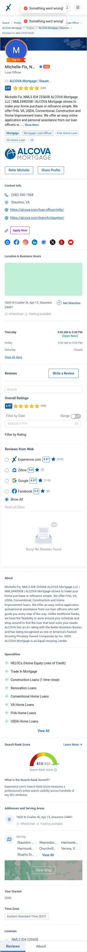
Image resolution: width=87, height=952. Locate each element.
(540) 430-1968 (22, 195)
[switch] (76, 416)
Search (6, 23)
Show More (32, 125)
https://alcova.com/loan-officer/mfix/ (37, 210)
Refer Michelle (19, 170)
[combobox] (43, 389)
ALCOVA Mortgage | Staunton (54, 28)
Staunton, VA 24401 (31, 842)
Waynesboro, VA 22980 (56, 842)
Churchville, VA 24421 (55, 848)
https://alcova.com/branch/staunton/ (37, 218)
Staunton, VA (20, 202)
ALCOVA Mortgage (12, 28)
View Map (43, 870)
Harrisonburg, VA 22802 (34, 848)
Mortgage (46, 23)
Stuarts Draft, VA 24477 (34, 854)
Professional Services (25, 23)
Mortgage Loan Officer (67, 23)
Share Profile (51, 170)
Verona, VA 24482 (74, 848)
